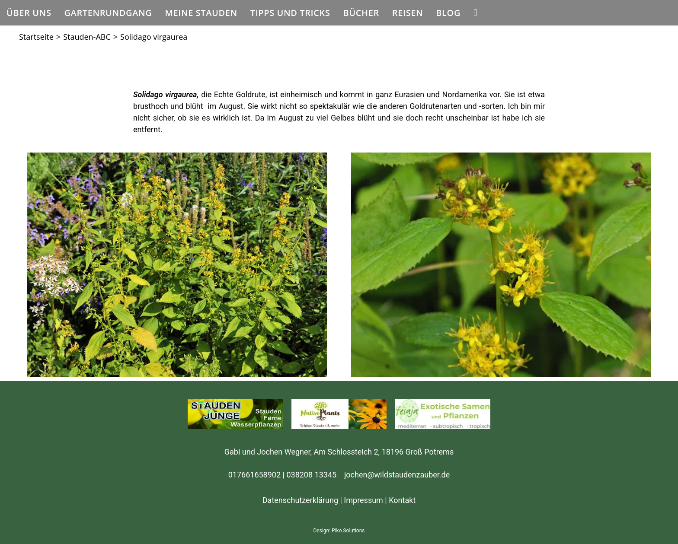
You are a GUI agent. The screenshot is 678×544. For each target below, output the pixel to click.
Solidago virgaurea (153, 37)
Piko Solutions (348, 531)
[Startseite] (36, 37)
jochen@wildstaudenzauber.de (397, 474)
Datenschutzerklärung (300, 500)
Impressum (363, 500)
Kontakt (402, 500)
